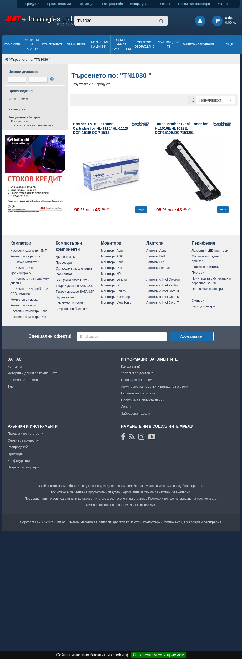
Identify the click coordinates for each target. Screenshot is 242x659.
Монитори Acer (112, 250)
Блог (11, 386)
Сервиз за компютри (194, 4)
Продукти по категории (25, 433)
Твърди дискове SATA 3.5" (75, 291)
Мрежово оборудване (144, 44)
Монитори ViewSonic (116, 303)
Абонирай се (191, 336)
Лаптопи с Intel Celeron (163, 279)
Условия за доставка (137, 373)
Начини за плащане (136, 380)
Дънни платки (66, 257)
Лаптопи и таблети (32, 44)
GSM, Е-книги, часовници (121, 44)
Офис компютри (27, 262)
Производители (59, 4)
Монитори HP (111, 274)
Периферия (76, 44)
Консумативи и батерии (24, 117)
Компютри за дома (23, 299)
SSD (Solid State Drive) (72, 280)
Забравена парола (135, 413)
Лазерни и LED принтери (209, 250)
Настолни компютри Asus (28, 311)
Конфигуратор (141, 4)
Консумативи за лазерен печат (34, 125)
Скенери (197, 300)
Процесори (64, 263)
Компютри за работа (25, 256)
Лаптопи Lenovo (158, 268)
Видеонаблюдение (198, 44)
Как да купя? (131, 366)
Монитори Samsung (115, 297)
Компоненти (52, 44)
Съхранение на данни (99, 44)
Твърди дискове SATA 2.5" (75, 286)
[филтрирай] (52, 79)
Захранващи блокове (71, 309)
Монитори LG (111, 285)
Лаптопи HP (155, 262)
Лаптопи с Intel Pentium (163, 285)
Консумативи (19, 121)
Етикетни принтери (205, 267)
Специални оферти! (50, 336)
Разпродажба (112, 4)
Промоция (16, 454)
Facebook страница (23, 380)
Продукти (32, 4)
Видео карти (65, 297)
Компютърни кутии (69, 303)
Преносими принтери (207, 289)
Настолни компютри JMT (28, 250)
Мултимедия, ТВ (168, 44)
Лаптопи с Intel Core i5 (162, 297)
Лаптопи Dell (155, 256)
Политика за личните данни (142, 400)
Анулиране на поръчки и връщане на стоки (154, 386)
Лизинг (165, 4)
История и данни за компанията (33, 373)
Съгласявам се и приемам (158, 655)
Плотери (197, 273)
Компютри (12, 44)
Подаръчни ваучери (23, 467)
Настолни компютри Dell (28, 317)
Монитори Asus (112, 262)
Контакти (224, 4)
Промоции (86, 4)
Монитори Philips (113, 291)
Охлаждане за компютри (74, 268)
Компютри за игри (23, 305)
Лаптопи (154, 243)
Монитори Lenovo (114, 279)
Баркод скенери (203, 306)
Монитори (111, 243)
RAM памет (64, 274)
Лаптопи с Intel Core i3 (162, 291)
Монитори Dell (111, 268)
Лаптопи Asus (156, 250)
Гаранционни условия (138, 393)
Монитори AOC (112, 256)
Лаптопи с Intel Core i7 (162, 303)
